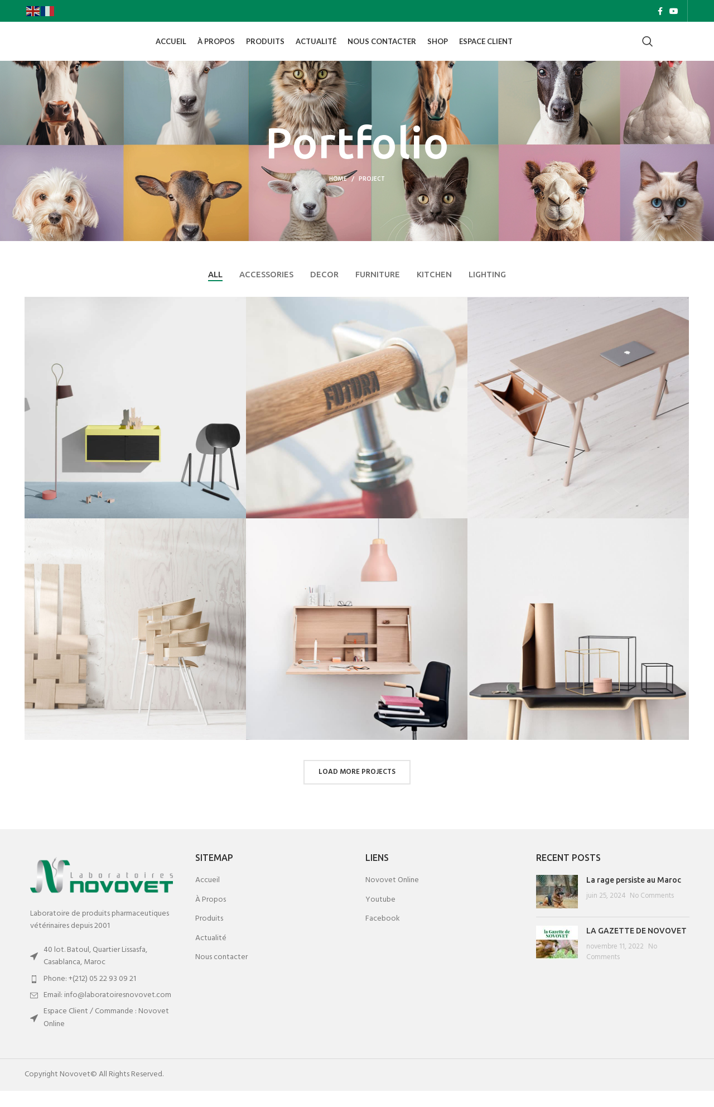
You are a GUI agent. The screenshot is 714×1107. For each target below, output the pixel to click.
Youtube (380, 915)
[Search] (647, 50)
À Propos (210, 915)
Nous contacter (221, 973)
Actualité (210, 954)
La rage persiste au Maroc (633, 896)
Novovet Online (392, 896)
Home (338, 194)
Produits (209, 935)
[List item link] (101, 995)
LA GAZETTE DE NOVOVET (636, 946)
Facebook (382, 935)
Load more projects (357, 788)
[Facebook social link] (660, 11)
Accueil (207, 896)
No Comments (652, 911)
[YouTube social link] (674, 11)
